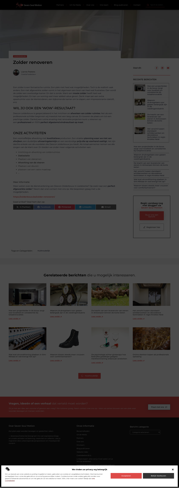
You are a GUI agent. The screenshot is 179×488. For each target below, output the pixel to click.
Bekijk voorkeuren (158, 476)
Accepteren (126, 476)
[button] (173, 469)
